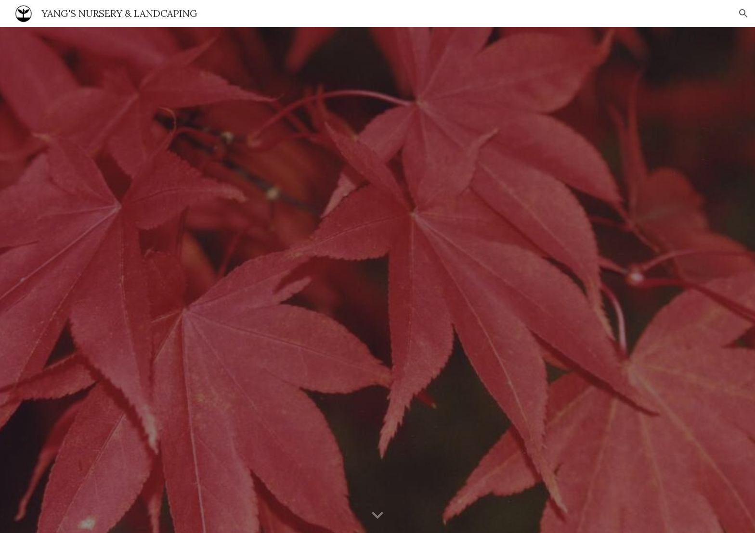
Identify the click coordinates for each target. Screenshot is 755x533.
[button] (743, 13)
